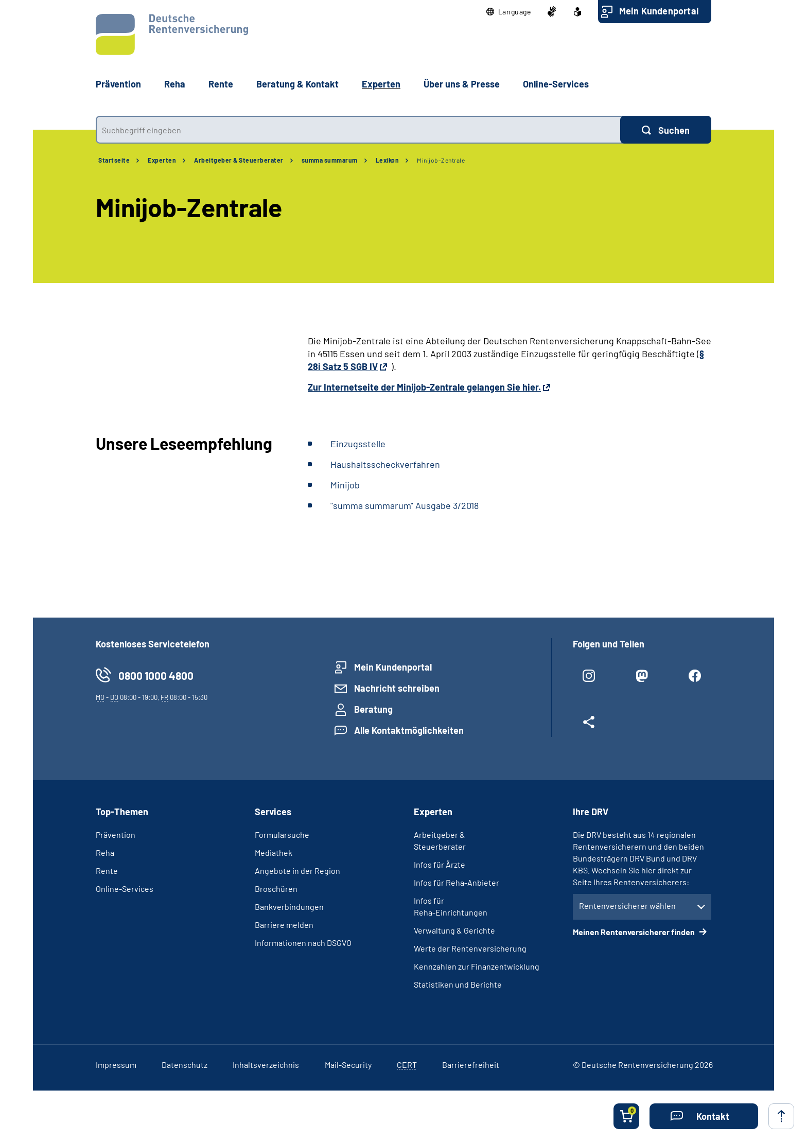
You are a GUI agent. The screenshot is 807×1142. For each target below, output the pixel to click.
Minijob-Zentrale (441, 160)
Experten (162, 160)
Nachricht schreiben (397, 688)
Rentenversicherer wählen (627, 905)
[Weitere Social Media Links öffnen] (589, 726)
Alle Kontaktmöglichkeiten (409, 730)
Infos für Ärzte (439, 864)
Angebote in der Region (297, 870)
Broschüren (276, 888)
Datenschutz (184, 1064)
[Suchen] (665, 130)
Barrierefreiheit (470, 1064)
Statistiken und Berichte (458, 984)
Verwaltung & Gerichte (454, 930)
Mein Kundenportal (658, 10)
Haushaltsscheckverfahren (385, 464)
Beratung (373, 709)
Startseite (114, 160)
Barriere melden (284, 924)
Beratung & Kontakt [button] (297, 84)
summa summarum (330, 160)
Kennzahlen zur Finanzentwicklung (476, 966)
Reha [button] (174, 84)
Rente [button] (220, 84)
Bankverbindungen (289, 906)
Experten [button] (381, 84)
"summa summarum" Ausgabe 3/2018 (404, 505)
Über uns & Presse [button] (462, 84)
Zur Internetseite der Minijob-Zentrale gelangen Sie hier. (424, 387)
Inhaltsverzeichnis (266, 1064)
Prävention (118, 84)
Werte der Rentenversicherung (470, 948)
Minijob (345, 484)
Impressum (116, 1064)
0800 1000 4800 (156, 675)
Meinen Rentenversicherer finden (634, 932)
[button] (508, 12)
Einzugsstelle (357, 443)
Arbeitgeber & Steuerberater (239, 160)
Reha (105, 852)
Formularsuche (282, 834)
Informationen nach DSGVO (303, 942)
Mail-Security (348, 1064)
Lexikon (387, 160)
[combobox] (358, 130)
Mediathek (273, 852)
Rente (107, 870)
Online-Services (556, 84)
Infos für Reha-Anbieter (456, 882)
